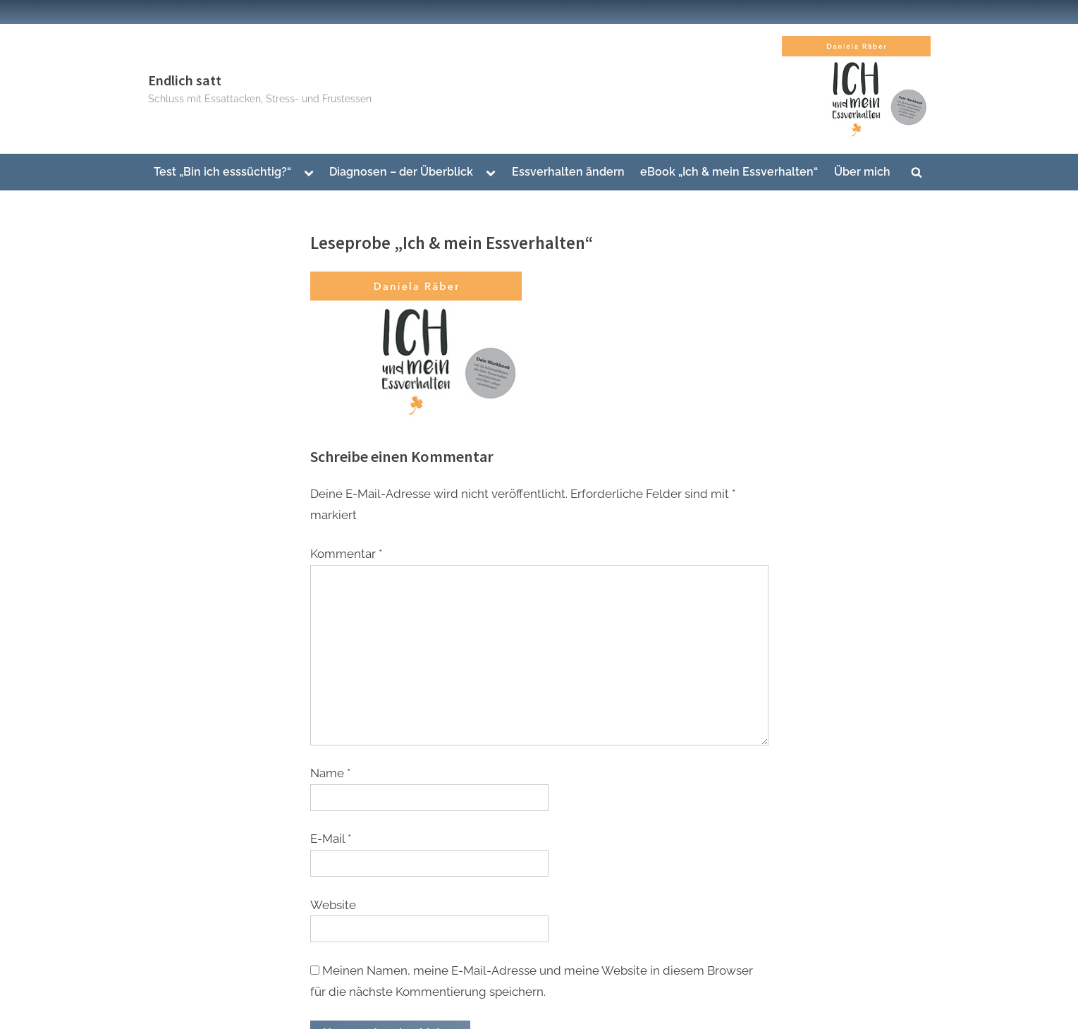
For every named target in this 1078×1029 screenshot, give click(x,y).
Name (330, 773)
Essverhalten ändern (568, 171)
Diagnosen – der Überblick (401, 171)
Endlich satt (184, 80)
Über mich (862, 171)
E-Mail (330, 839)
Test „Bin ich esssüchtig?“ (222, 171)
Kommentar (346, 554)
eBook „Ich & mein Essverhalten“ (729, 171)
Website (333, 905)
